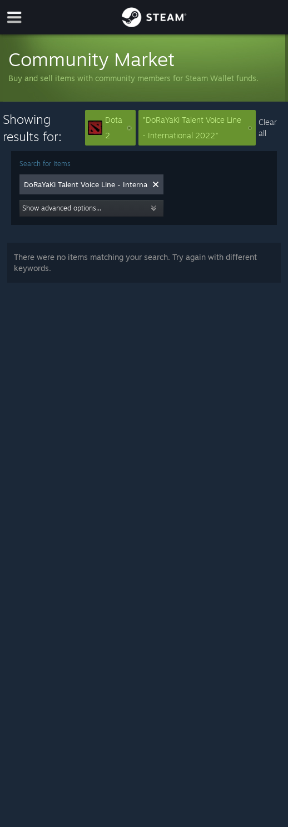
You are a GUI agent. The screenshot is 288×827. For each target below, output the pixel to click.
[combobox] (85, 184)
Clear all (268, 127)
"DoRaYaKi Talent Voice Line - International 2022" (197, 127)
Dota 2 (110, 127)
